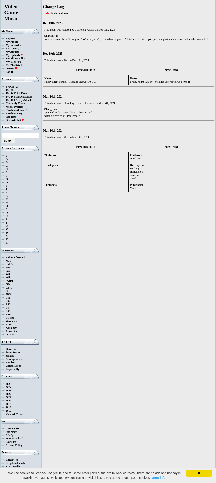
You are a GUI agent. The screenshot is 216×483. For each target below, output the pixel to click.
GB (8, 284)
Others (10, 334)
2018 (8, 407)
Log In (9, 71)
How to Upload (14, 438)
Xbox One (11, 331)
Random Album (15, 110)
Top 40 (10, 90)
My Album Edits (15, 58)
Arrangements (14, 359)
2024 (8, 387)
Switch (10, 280)
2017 (8, 410)
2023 (8, 390)
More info (158, 477)
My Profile (12, 41)
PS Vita (10, 317)
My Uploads (14, 55)
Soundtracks (13, 352)
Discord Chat (15, 120)
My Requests (13, 61)
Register (10, 38)
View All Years (14, 414)
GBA (9, 287)
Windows (11, 321)
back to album (59, 13)
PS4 (8, 307)
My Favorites (13, 45)
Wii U (9, 277)
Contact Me (12, 428)
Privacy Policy (14, 445)
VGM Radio (13, 466)
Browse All (12, 86)
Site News (11, 431)
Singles (10, 355)
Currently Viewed (16, 103)
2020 (8, 400)
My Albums (12, 51)
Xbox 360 (11, 327)
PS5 (8, 311)
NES (8, 260)
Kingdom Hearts (15, 463)
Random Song (14, 113)
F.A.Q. (9, 435)
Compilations (13, 365)
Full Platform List (16, 257)
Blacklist (11, 441)
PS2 (8, 301)
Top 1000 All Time (16, 93)
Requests (11, 116)
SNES (9, 264)
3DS (8, 294)
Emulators (12, 459)
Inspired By (12, 369)
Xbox (9, 324)
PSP (8, 314)
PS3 (8, 304)
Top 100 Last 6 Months (19, 96)
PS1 (8, 297)
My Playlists (14, 65)
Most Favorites (14, 106)
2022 (8, 393)
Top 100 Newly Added (18, 100)
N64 (8, 267)
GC (8, 270)
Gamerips (11, 349)
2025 (8, 383)
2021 (8, 397)
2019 (8, 404)
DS (7, 291)
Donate (11, 68)
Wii (8, 274)
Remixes (10, 362)
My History (12, 48)
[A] (27, 110)
